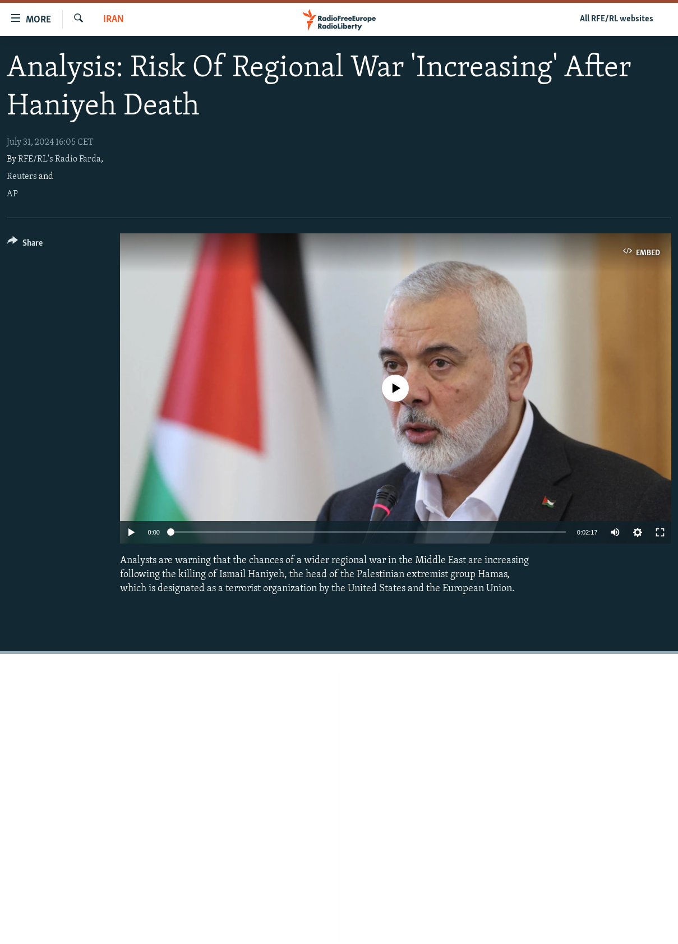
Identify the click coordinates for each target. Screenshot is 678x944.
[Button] (25, 244)
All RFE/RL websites (616, 19)
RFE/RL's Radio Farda (59, 159)
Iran (113, 19)
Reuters (22, 176)
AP (12, 194)
